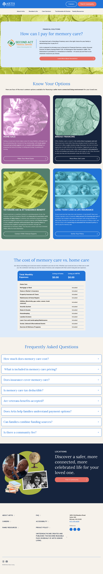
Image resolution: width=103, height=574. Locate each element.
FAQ (37, 515)
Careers (71, 4)
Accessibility (41, 521)
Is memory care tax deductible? (23, 390)
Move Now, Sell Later (77, 159)
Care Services (46, 11)
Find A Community (87, 4)
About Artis (21, 11)
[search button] (99, 4)
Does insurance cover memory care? (26, 380)
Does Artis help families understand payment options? (37, 411)
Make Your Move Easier (25, 159)
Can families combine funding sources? (28, 422)
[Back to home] (8, 4)
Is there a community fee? (20, 432)
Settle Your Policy (77, 234)
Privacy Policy (42, 528)
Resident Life (33, 11)
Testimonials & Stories (62, 11)
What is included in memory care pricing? (30, 369)
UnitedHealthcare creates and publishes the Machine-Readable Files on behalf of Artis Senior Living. (50, 537)
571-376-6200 (74, 521)
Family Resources (78, 11)
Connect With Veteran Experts (26, 234)
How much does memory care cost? (26, 359)
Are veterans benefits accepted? (24, 401)
